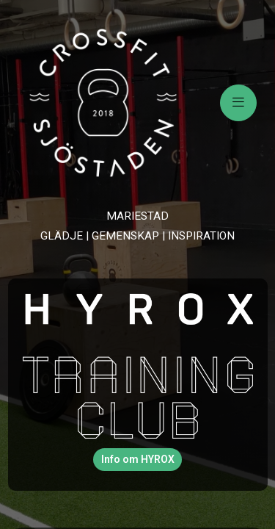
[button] (137, 460)
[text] (138, 225)
